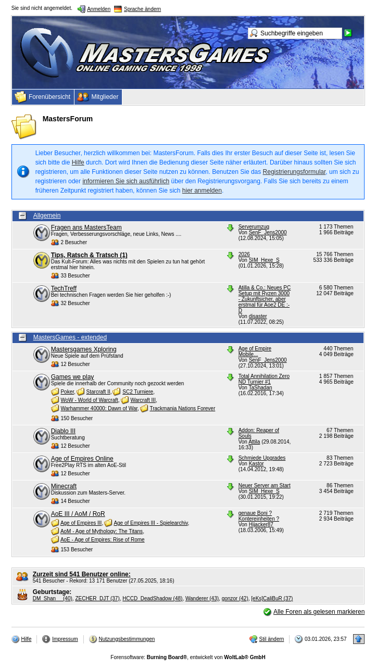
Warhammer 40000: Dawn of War (98, 408)
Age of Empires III (81, 523)
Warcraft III (143, 400)
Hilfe (78, 162)
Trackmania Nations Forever (182, 408)
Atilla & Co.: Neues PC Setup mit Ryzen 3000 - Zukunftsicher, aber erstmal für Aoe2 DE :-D (265, 299)
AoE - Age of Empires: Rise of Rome (102, 539)
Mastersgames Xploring (84, 349)
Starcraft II (98, 392)
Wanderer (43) (202, 598)
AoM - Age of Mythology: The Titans (101, 531)
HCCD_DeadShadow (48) (152, 598)
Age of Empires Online (82, 458)
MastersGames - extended (70, 337)
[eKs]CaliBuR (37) (272, 598)
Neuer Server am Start (265, 485)
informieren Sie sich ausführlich (125, 181)
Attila (254, 442)
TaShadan (260, 387)
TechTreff (64, 288)
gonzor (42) (235, 598)
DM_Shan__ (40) (52, 598)
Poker (67, 392)
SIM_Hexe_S (264, 260)
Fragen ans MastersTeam (86, 227)
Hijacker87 (261, 524)
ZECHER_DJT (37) (97, 598)
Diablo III (63, 431)
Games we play (72, 377)
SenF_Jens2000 (268, 232)
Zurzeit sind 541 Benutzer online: (82, 574)
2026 (244, 254)
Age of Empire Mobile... (255, 351)
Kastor (256, 463)
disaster (258, 316)
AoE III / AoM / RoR (78, 513)
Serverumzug (254, 227)
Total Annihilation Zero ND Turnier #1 (264, 379)
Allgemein (47, 215)
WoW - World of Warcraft (89, 400)
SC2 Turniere (137, 392)
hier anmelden (202, 190)
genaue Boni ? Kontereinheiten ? (259, 516)
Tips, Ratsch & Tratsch (89, 255)
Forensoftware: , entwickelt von (187, 657)
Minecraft (64, 486)
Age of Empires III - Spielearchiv (150, 523)
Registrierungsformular (294, 171)
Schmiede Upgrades (262, 458)
